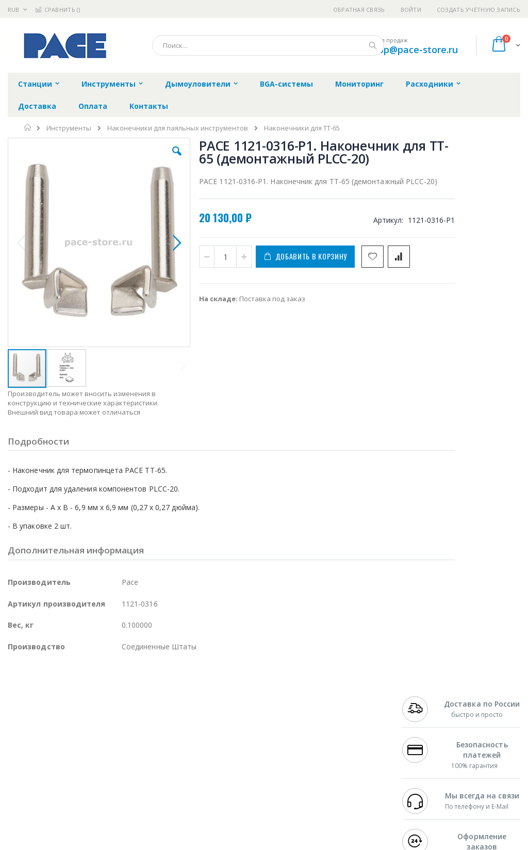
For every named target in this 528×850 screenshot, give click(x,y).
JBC (66, 700)
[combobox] (268, 45)
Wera (87, 800)
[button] (151, 158)
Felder (91, 740)
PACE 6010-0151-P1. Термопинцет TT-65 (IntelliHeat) (478, 395)
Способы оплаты (343, 750)
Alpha (62, 740)
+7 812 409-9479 (428, 710)
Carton (123, 760)
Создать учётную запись (478, 9)
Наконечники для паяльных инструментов (177, 128)
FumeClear (49, 710)
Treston (20, 780)
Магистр (21, 720)
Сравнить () (57, 9)
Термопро (122, 710)
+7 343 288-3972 (428, 730)
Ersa (45, 700)
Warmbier (57, 780)
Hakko (18, 700)
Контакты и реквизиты (335, 705)
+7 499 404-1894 (428, 700)
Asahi (119, 740)
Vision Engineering (36, 760)
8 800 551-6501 (430, 740)
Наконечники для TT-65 (302, 128)
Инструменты (68, 128)
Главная (28, 127)
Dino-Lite (89, 760)
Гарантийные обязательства (232, 700)
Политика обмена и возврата (233, 720)
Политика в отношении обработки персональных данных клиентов (241, 745)
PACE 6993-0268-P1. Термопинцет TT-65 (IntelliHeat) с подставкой (478, 444)
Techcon (95, 780)
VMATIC (130, 780)
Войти (411, 9)
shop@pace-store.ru (413, 49)
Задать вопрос (208, 770)
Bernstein (23, 800)
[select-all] (424, 366)
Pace (88, 700)
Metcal (86, 710)
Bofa (15, 710)
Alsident (148, 700)
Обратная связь (359, 9)
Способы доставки (346, 730)
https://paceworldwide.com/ (208, 842)
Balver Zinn (25, 740)
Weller (116, 700)
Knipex (59, 800)
